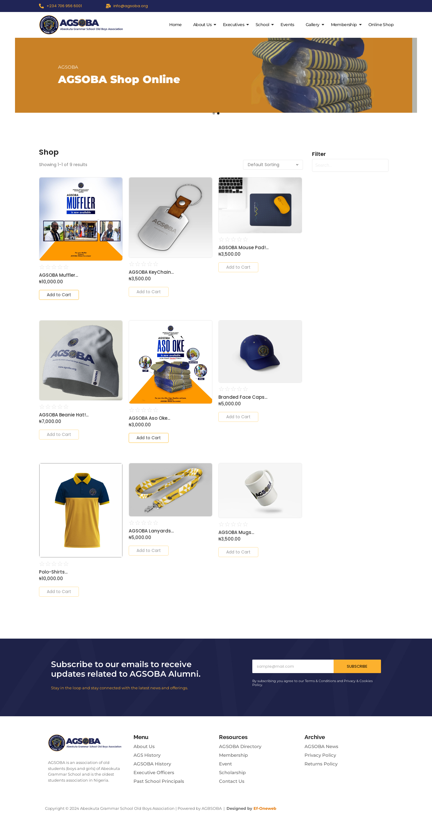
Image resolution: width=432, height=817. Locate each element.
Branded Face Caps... (242, 397)
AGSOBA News (321, 746)
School (264, 24)
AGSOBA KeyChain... (151, 272)
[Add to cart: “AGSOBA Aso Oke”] (149, 438)
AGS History (147, 755)
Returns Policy (321, 764)
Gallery (314, 24)
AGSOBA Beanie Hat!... (63, 415)
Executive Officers (154, 772)
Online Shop (381, 24)
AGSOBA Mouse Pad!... (243, 247)
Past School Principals (159, 781)
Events (287, 24)
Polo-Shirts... (53, 572)
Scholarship (232, 772)
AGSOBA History (152, 764)
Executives (235, 24)
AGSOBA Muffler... (58, 275)
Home (175, 24)
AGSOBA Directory (240, 746)
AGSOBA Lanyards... (151, 531)
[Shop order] (273, 165)
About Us (203, 24)
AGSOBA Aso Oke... (149, 418)
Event (225, 764)
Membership (345, 24)
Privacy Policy (320, 755)
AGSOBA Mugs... (236, 532)
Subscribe (357, 666)
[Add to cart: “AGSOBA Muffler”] (59, 295)
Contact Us (231, 781)
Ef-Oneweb (265, 808)
